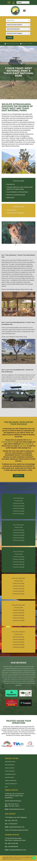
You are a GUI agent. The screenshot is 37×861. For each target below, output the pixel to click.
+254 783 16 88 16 (12, 806)
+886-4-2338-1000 (11, 843)
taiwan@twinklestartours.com (15, 850)
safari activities (26, 444)
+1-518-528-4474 (11, 824)
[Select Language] (23, 2)
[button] (24, 10)
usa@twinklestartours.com (14, 827)
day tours (23, 446)
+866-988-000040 (11, 846)
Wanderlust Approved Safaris (19, 830)
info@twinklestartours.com (15, 809)
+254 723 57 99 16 (11, 804)
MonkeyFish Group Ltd (28, 859)
